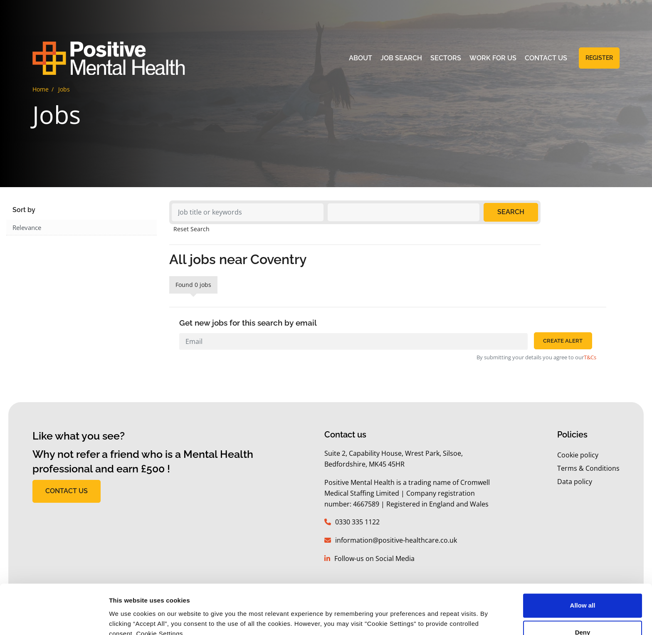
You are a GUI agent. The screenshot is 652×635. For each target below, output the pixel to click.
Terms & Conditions (588, 468)
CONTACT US (66, 491)
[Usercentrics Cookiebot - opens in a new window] (53, 619)
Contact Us (546, 59)
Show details (128, 618)
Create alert (563, 341)
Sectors (445, 59)
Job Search (401, 59)
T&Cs (590, 357)
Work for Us (492, 59)
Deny (582, 594)
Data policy (574, 481)
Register (599, 58)
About (360, 59)
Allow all (582, 567)
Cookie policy (577, 455)
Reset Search (191, 229)
